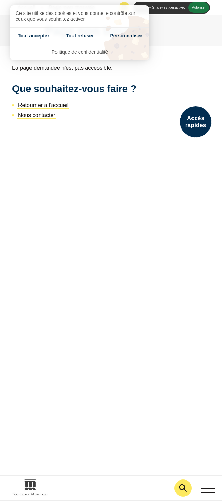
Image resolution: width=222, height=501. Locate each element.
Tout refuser (80, 36)
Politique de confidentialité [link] (80, 52)
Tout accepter (33, 36)
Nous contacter (37, 115)
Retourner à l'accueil (43, 105)
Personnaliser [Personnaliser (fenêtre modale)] (126, 36)
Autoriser (199, 7)
